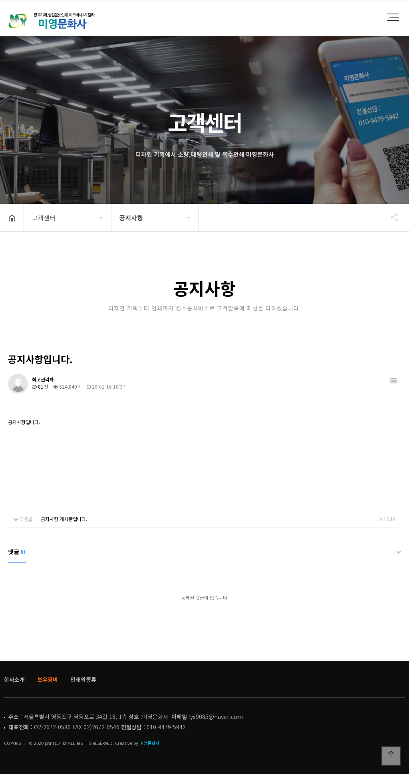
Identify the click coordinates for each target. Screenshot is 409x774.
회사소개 (14, 679)
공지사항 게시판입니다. (64, 518)
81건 (40, 386)
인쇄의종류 (83, 679)
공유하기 (390, 217)
